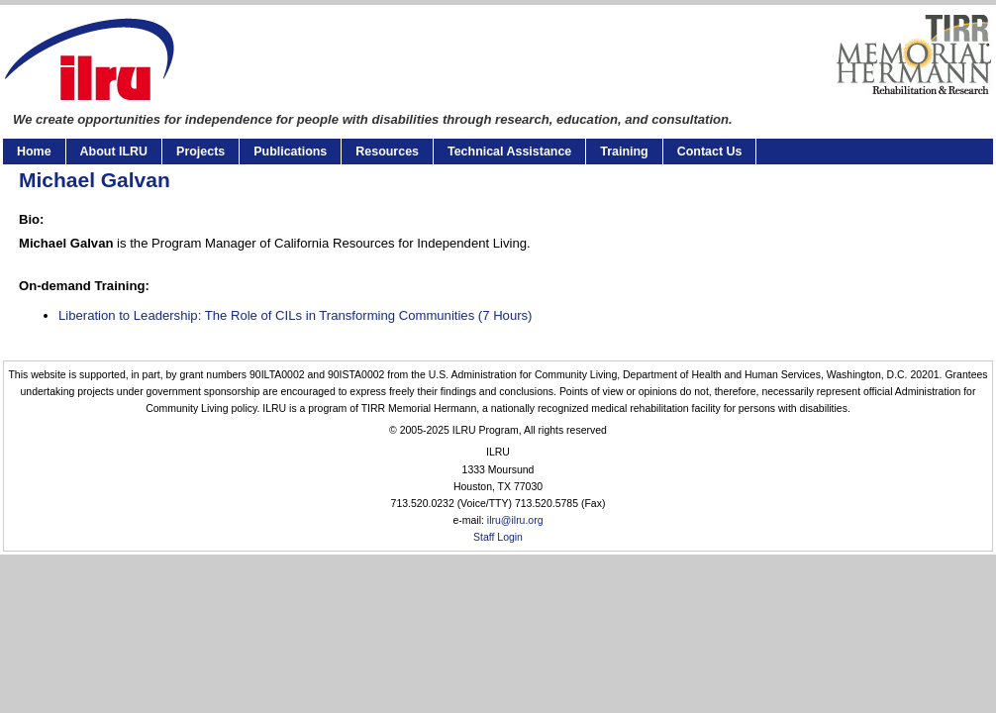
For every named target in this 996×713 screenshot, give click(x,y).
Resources (387, 151)
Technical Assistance (509, 151)
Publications (290, 151)
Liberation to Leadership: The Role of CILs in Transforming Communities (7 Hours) (295, 315)
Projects (200, 151)
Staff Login (498, 537)
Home (34, 151)
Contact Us (710, 151)
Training (623, 151)
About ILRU (114, 151)
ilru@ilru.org (515, 520)
